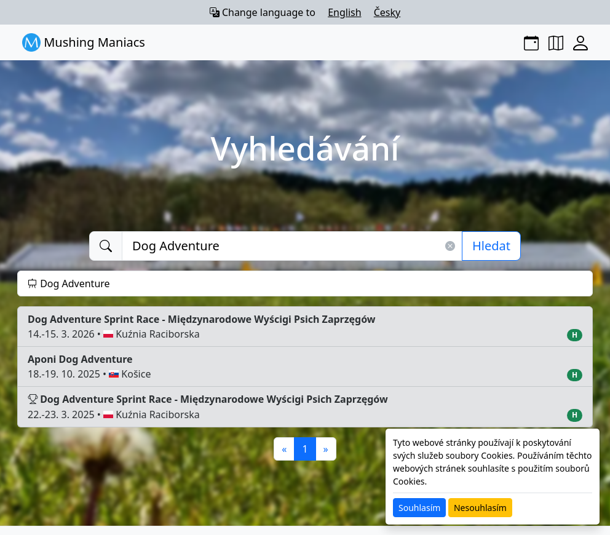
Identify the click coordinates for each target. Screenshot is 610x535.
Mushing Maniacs (83, 42)
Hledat (491, 245)
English (344, 12)
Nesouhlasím (480, 507)
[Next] (325, 449)
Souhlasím (419, 507)
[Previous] (284, 449)
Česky (387, 12)
